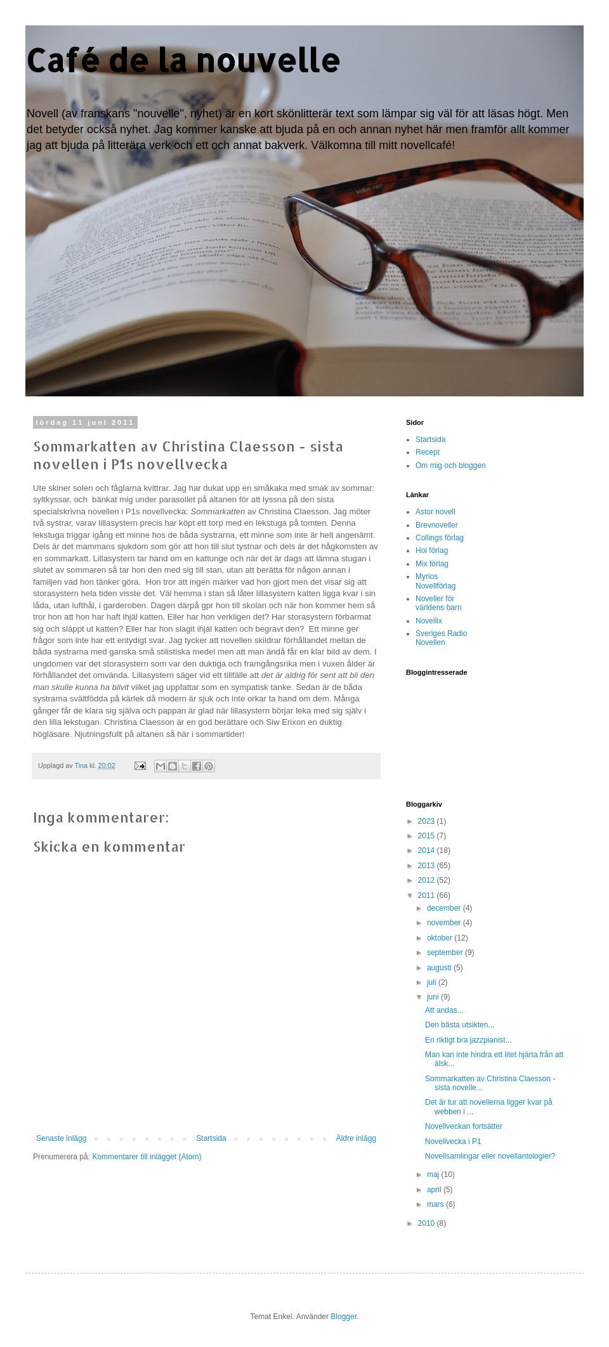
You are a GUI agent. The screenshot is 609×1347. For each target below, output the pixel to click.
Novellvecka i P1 (453, 1141)
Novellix (429, 620)
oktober (440, 938)
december (445, 908)
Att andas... (444, 1010)
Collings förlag (440, 537)
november (445, 922)
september (446, 952)
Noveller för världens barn (439, 603)
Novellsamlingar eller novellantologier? (490, 1156)
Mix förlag (432, 563)
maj (434, 1174)
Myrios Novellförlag (435, 581)
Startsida (211, 1138)
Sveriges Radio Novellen (441, 638)
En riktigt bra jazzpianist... (468, 1040)
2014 (427, 850)
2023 (427, 821)
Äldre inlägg (356, 1138)
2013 (427, 865)
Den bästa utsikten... (459, 1024)
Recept (428, 452)
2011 (427, 895)
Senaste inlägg (61, 1138)
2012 (427, 880)
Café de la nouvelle (183, 59)
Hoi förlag (432, 550)
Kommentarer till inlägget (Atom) (146, 1156)
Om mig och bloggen (451, 465)
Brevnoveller (437, 525)
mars (436, 1204)
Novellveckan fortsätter (463, 1126)
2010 (427, 1223)
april (435, 1189)
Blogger (344, 1316)
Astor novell (435, 511)
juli (432, 982)
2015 (427, 835)
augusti (440, 967)
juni (434, 996)
